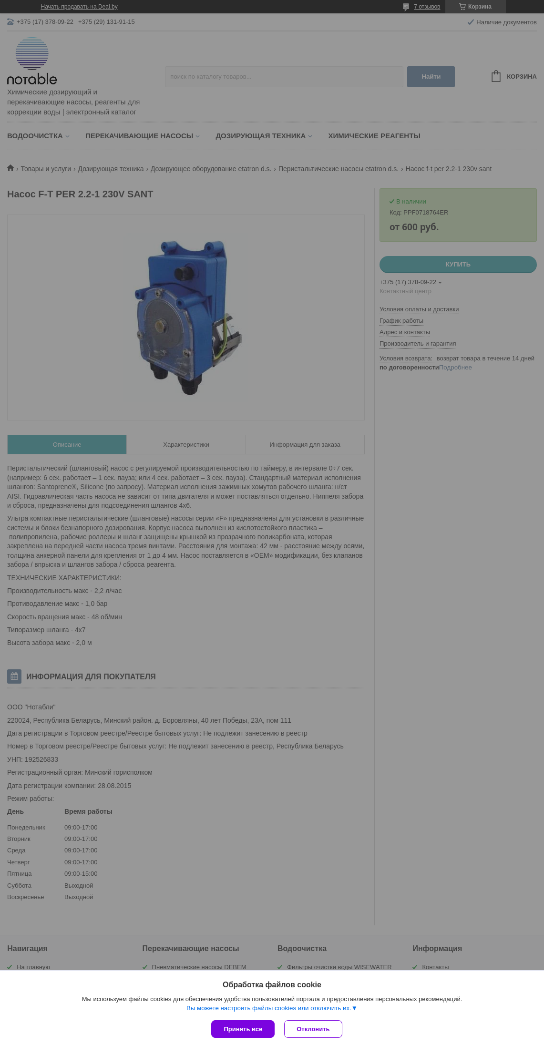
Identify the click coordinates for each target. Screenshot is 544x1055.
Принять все (243, 1029)
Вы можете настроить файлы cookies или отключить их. (268, 1008)
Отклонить (313, 1029)
